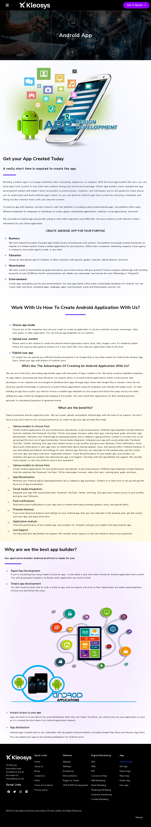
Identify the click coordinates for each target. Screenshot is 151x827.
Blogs (37, 771)
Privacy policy (41, 790)
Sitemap (139, 817)
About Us (38, 766)
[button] (10, 5)
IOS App (124, 766)
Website (67, 761)
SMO (93, 766)
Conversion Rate (99, 776)
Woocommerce (70, 776)
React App (124, 776)
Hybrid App (125, 771)
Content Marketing (99, 799)
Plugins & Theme (71, 780)
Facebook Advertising (101, 794)
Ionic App (124, 785)
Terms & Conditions (43, 785)
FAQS (37, 780)
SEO (93, 761)
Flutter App (125, 780)
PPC (93, 771)
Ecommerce (68, 771)
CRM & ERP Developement (75, 785)
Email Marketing (98, 785)
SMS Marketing (98, 780)
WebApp (67, 766)
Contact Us (39, 776)
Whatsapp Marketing (101, 790)
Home (37, 761)
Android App (126, 761)
